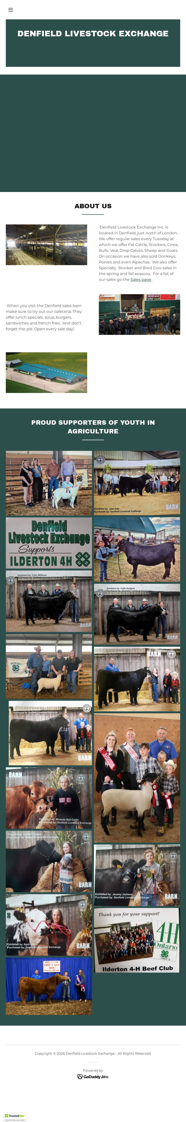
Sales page (141, 279)
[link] (93, 35)
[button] (11, 10)
